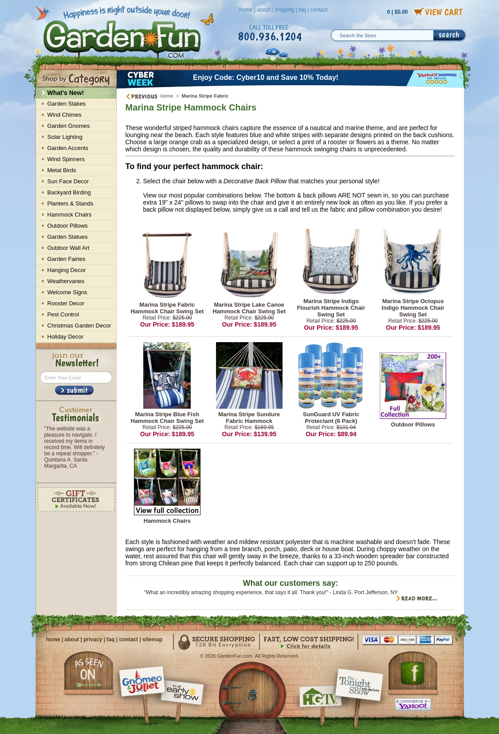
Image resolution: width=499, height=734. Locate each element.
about (263, 10)
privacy (92, 639)
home (245, 10)
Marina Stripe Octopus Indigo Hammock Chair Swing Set (412, 308)
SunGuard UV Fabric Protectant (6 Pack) (331, 417)
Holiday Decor (65, 336)
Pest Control (63, 314)
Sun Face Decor (68, 181)
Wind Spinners (66, 159)
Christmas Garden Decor (79, 325)
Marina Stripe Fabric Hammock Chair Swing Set (167, 308)
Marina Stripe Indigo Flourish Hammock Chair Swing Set (331, 308)
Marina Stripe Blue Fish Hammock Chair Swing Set (167, 417)
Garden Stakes (66, 103)
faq (302, 10)
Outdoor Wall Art (68, 248)
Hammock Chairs (167, 520)
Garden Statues (67, 236)
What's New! (65, 92)
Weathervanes (66, 281)
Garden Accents (68, 148)
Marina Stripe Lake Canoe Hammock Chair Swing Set (249, 308)
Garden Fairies (66, 259)
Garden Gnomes (68, 125)
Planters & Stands (70, 203)
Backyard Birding (69, 192)
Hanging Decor (66, 270)
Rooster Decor (66, 303)
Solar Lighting (65, 137)
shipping (285, 10)
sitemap (152, 639)
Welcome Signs (67, 292)
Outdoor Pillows (413, 424)
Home (167, 96)
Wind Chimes (64, 114)
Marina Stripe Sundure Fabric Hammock (249, 417)
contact (319, 10)
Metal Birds (61, 170)
